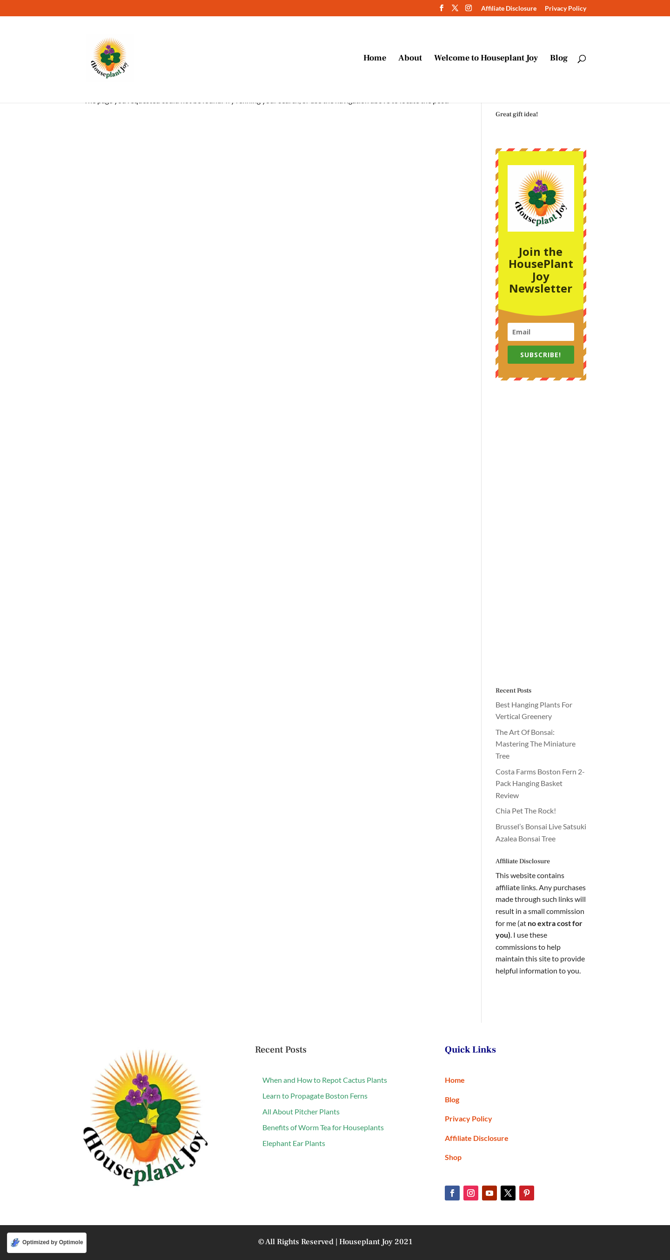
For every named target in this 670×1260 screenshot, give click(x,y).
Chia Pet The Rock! (526, 810)
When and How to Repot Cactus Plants (324, 1079)
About (410, 59)
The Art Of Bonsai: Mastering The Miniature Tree (536, 743)
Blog (559, 59)
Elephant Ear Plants (293, 1143)
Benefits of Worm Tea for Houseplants (323, 1127)
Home (374, 59)
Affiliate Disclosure (508, 8)
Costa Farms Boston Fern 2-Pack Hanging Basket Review (540, 783)
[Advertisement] (541, 533)
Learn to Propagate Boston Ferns (315, 1095)
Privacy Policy (565, 8)
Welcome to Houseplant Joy (486, 59)
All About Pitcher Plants (301, 1111)
